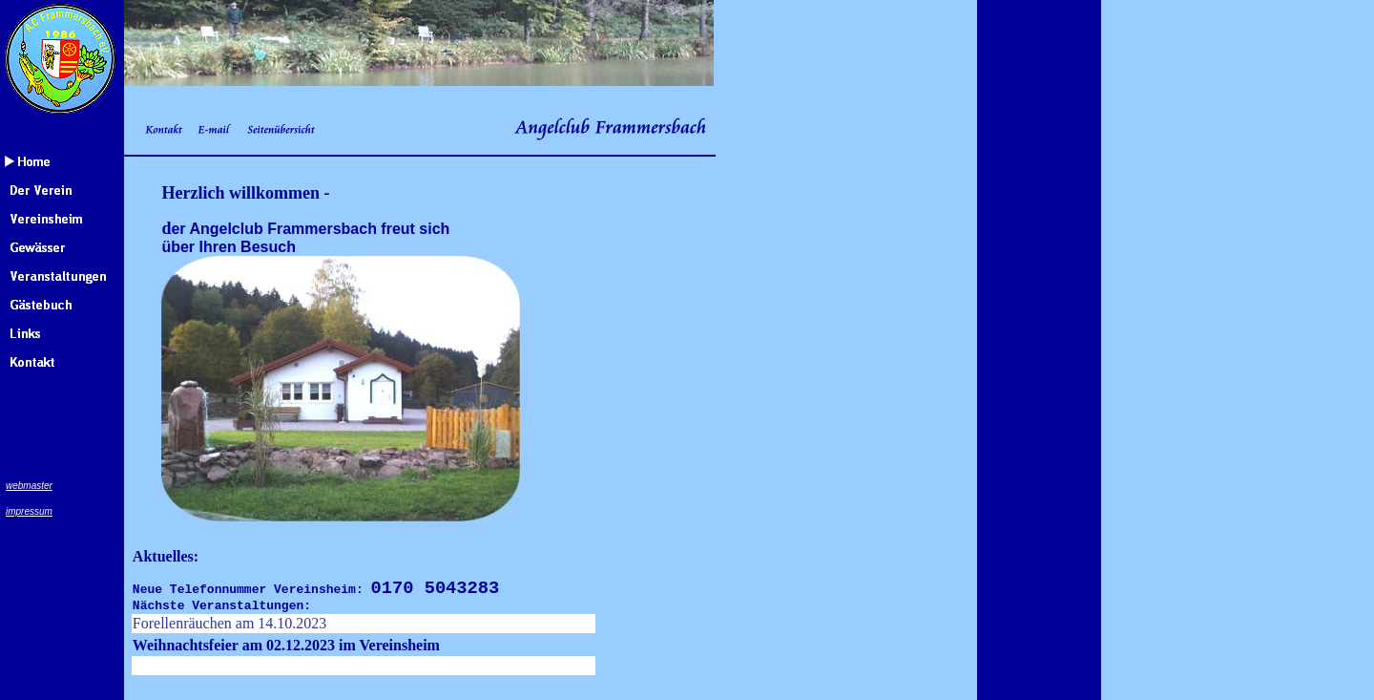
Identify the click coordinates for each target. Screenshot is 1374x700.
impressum (29, 511)
